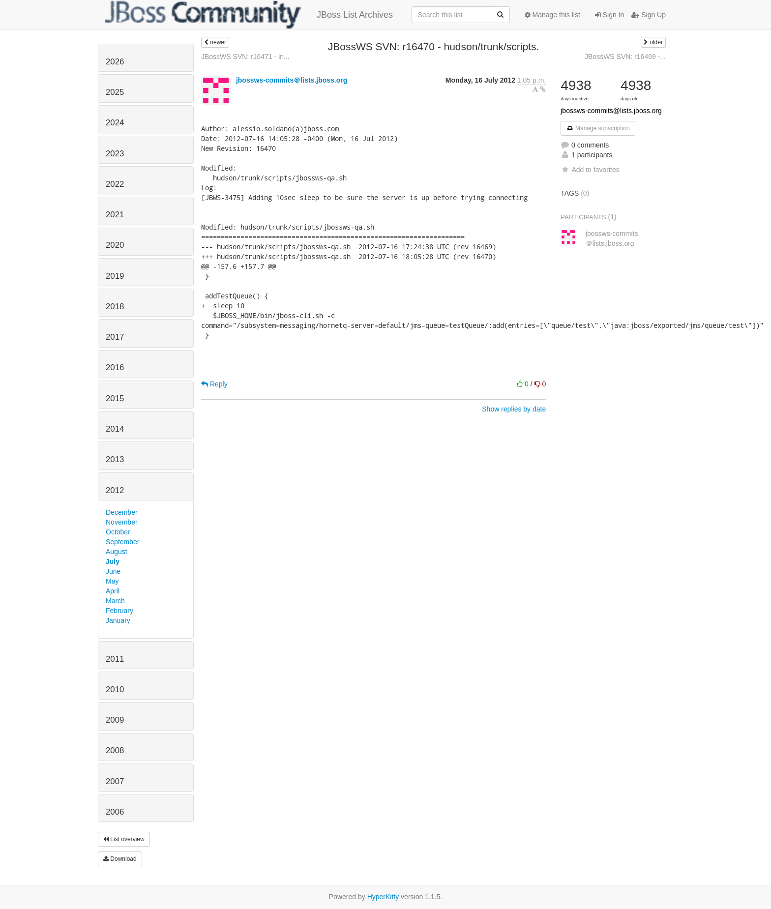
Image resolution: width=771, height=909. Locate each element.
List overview (124, 839)
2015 (115, 398)
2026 (115, 61)
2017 (115, 337)
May (112, 581)
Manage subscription (598, 128)
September (122, 542)
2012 (115, 490)
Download (120, 858)
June (113, 571)
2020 (115, 245)
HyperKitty (383, 897)
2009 (115, 720)
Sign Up (648, 15)
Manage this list (552, 15)
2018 (115, 306)
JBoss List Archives (249, 14)
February (119, 611)
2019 (115, 276)
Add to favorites (590, 170)
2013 (115, 459)
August (116, 552)
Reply (214, 384)
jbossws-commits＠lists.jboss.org (291, 80)
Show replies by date (514, 409)
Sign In (609, 15)
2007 (115, 781)
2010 (115, 689)
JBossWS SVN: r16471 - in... (245, 56)
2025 (115, 92)
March (115, 601)
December (122, 512)
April (112, 591)
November (122, 522)
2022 (115, 184)
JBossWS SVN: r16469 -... (625, 56)
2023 (115, 153)
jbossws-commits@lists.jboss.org (611, 111)
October (118, 532)
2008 (115, 750)
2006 (115, 812)
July (112, 561)
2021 (115, 214)
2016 (115, 367)
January (118, 620)
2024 (115, 122)
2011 (115, 659)
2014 (115, 429)
